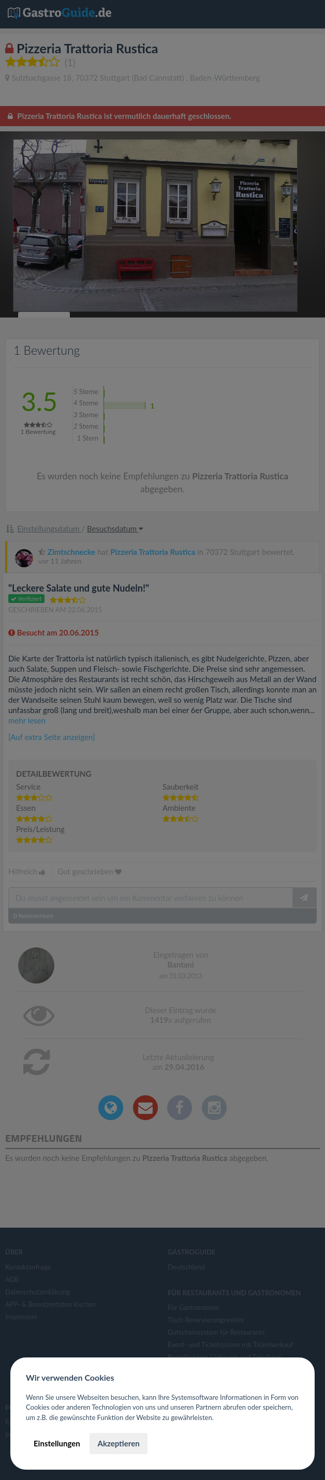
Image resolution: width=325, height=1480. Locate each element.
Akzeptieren (118, 1443)
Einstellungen (57, 1443)
